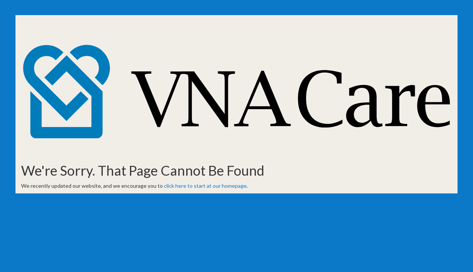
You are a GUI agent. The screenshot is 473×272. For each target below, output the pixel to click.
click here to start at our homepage (205, 185)
